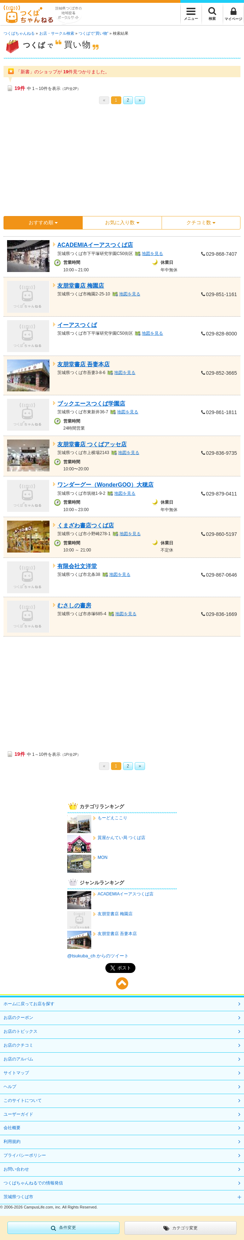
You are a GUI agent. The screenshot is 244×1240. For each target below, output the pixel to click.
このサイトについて (23, 1100)
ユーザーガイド (18, 1114)
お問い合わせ (16, 1169)
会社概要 (12, 1127)
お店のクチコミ (18, 1045)
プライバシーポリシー (25, 1155)
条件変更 (63, 1228)
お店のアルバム (18, 1059)
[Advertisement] (122, 162)
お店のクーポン (18, 1017)
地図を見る (152, 253)
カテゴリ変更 (180, 1228)
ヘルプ (10, 1086)
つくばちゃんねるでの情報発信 (33, 1182)
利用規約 (12, 1141)
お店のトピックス (20, 1031)
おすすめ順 (43, 222)
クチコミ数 (200, 222)
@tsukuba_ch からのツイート (98, 955)
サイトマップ (16, 1072)
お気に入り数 (122, 222)
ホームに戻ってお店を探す (29, 1003)
